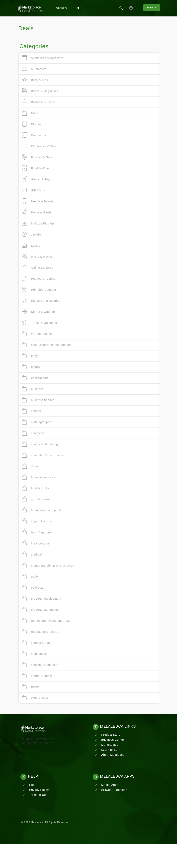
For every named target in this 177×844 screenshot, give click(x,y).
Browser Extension (110, 789)
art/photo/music (37, 334)
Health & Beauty (38, 201)
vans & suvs (35, 698)
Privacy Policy (35, 789)
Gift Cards (33, 190)
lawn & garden (36, 532)
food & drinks (36, 488)
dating (31, 466)
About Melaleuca (109, 754)
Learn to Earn (107, 749)
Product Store (107, 734)
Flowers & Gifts (37, 157)
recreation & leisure (40, 632)
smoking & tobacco (39, 665)
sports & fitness (37, 676)
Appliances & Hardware (43, 58)
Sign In (152, 7)
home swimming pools (42, 510)
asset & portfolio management (47, 345)
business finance (38, 400)
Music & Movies (37, 256)
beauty (31, 367)
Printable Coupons (39, 289)
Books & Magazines (40, 91)
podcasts (32, 587)
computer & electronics (42, 455)
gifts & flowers (36, 499)
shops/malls (35, 654)
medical (32, 554)
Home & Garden (37, 212)
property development (41, 598)
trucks (30, 687)
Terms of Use (35, 794)
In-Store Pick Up (38, 223)
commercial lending (40, 444)
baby (30, 356)
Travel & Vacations (39, 323)
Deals (77, 8)
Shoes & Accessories (41, 301)
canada (31, 411)
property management (42, 609)
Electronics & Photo (40, 146)
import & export (37, 521)
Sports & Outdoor (38, 312)
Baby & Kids (35, 80)
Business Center (109, 739)
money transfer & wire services (48, 565)
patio (30, 576)
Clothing (32, 124)
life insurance (36, 543)
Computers (34, 135)
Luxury (31, 245)
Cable (30, 113)
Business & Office (39, 102)
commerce (34, 433)
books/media (35, 378)
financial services (38, 477)
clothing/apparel (37, 422)
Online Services (37, 267)
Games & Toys (36, 179)
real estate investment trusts (46, 621)
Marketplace (106, 744)
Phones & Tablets (38, 278)
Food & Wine (35, 168)
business (32, 389)
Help (29, 784)
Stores (61, 8)
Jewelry (32, 234)
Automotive (34, 69)
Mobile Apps (106, 784)
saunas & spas (37, 643)
